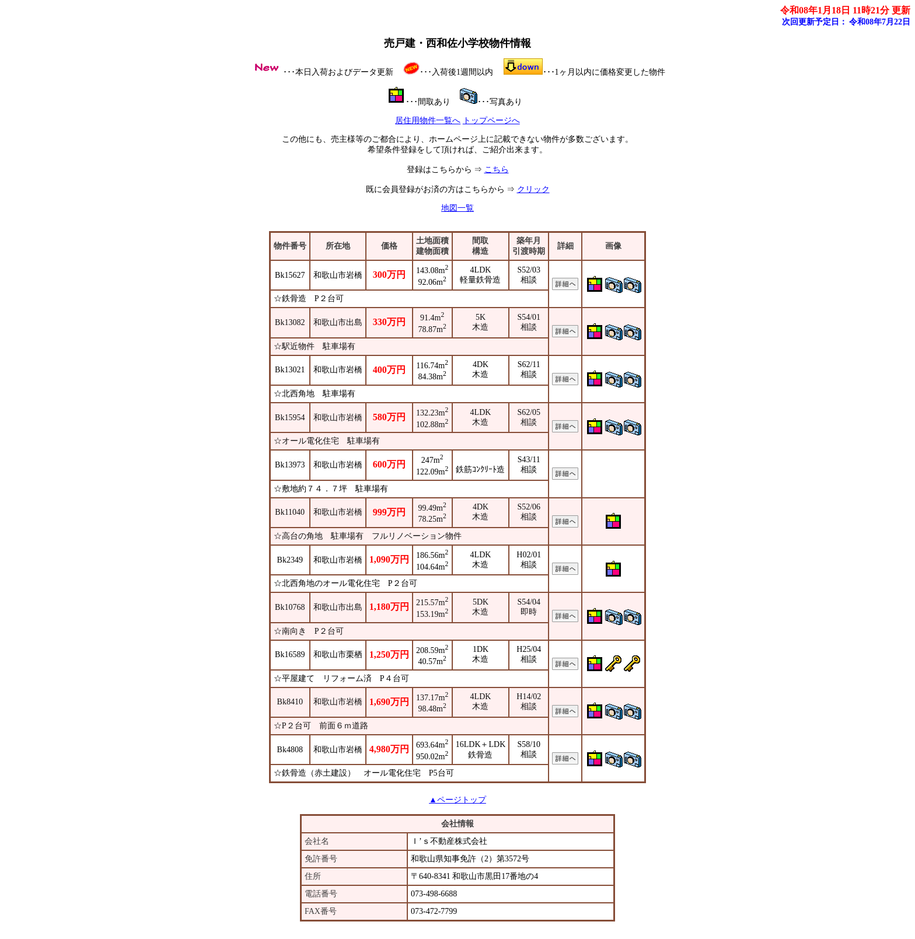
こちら (496, 169)
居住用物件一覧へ (427, 120)
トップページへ (491, 120)
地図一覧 (457, 208)
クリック (533, 189)
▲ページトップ (457, 799)
